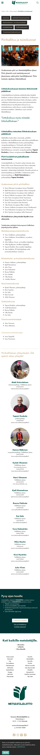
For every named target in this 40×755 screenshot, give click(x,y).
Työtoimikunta (22, 27)
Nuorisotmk (7, 27)
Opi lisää (30, 676)
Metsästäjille (30, 659)
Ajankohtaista (10, 670)
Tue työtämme (10, 663)
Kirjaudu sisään (20, 620)
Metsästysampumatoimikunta (15, 231)
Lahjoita (20, 647)
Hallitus (6, 18)
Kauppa (10, 672)
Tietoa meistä (13, 11)
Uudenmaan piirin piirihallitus (15, 184)
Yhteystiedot (10, 676)
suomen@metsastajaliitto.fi (20, 725)
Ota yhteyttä (20, 649)
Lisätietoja (21, 747)
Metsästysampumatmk (21, 18)
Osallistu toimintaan (30, 674)
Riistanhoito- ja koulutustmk (14, 23)
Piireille (30, 663)
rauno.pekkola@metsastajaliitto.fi (20, 510)
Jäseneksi (20, 645)
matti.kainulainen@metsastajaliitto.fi (20, 389)
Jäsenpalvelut (30, 672)
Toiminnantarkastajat (12, 32)
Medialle (30, 670)
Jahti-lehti (10, 674)
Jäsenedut (10, 659)
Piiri (7, 11)
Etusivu (3, 11)
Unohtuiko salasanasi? (20, 627)
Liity (10, 661)
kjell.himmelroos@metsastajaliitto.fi (20, 497)
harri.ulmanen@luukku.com (20, 484)
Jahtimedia (10, 668)
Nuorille (30, 657)
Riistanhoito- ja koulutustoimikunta (17, 258)
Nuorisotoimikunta (10, 283)
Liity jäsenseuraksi (30, 668)
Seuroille (30, 661)
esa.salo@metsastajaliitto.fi (20, 522)
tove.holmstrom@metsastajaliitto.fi (20, 535)
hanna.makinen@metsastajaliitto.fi (20, 456)
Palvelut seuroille (30, 665)
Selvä (5, 753)
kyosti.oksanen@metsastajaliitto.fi (20, 471)
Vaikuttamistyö (10, 665)
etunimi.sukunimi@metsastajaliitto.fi (20, 422)
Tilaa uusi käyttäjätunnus (20, 624)
